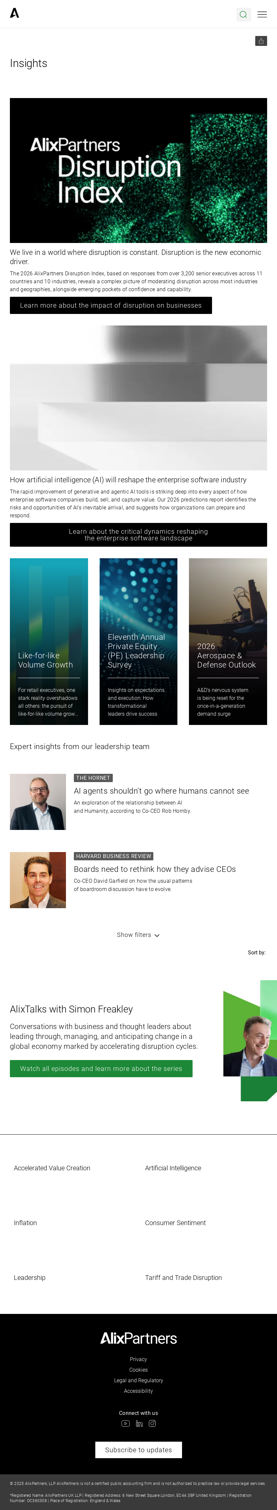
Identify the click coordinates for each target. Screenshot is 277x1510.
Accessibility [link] (138, 1391)
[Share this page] (261, 41)
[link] (14, 14)
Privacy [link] (138, 1359)
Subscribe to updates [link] (138, 1450)
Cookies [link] (138, 1370)
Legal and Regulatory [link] (138, 1380)
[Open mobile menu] (262, 14)
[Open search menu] (244, 14)
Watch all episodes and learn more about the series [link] (101, 1069)
